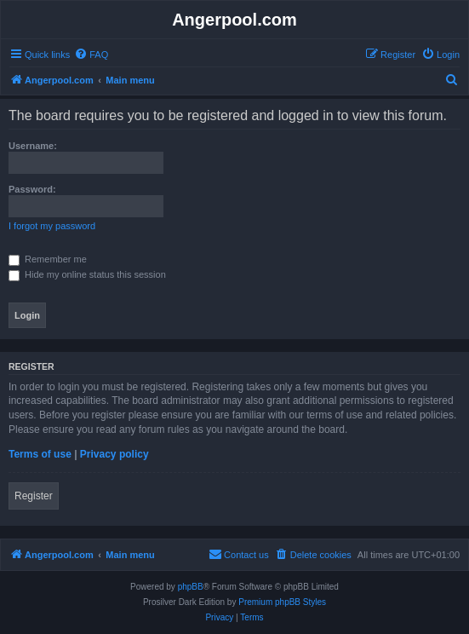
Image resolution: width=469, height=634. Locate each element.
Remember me (48, 259)
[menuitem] (91, 54)
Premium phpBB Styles (282, 602)
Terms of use (40, 454)
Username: (33, 146)
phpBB (190, 586)
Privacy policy (114, 454)
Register (33, 496)
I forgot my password (52, 226)
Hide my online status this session (87, 274)
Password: (32, 189)
